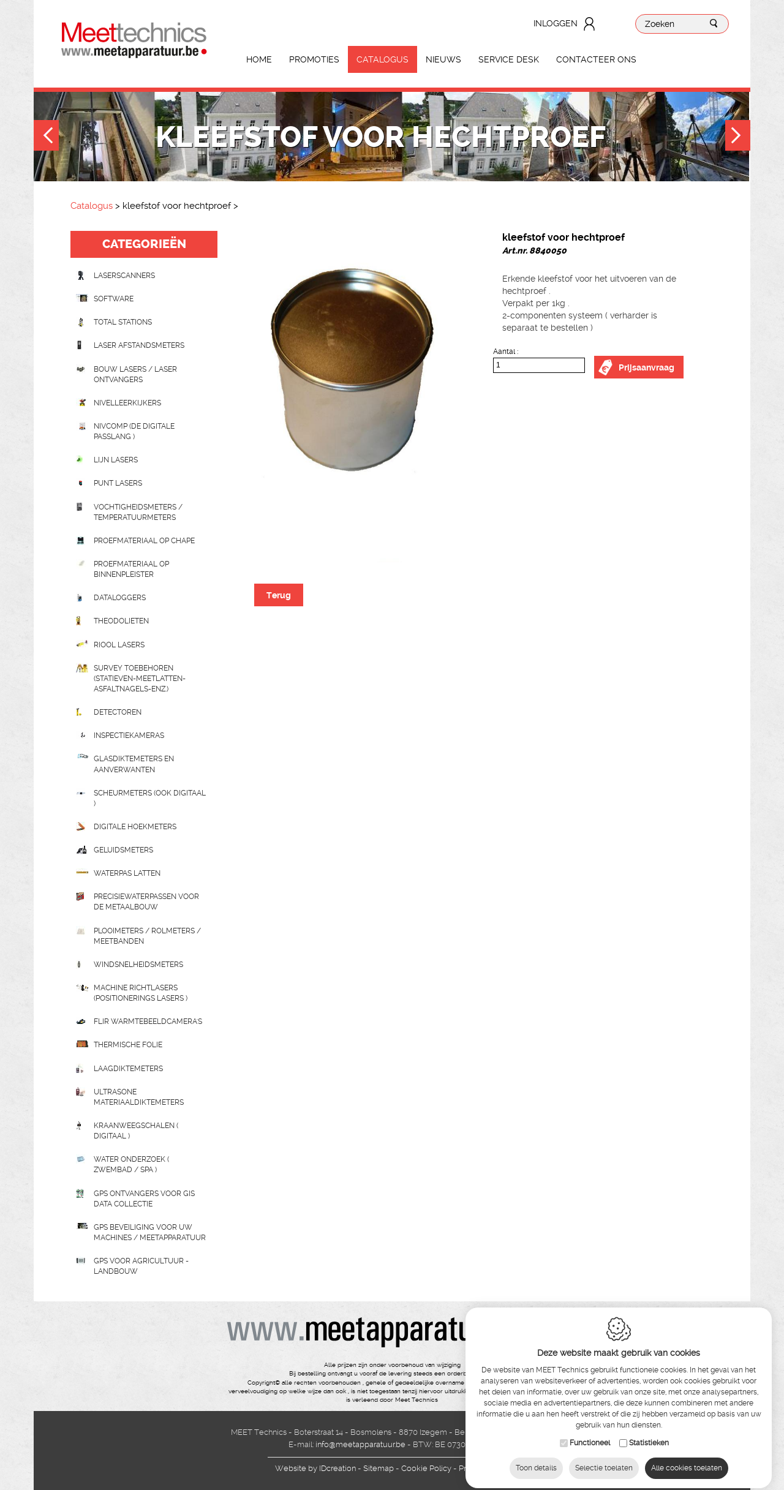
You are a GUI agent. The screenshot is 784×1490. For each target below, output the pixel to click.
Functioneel (590, 1432)
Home (259, 59)
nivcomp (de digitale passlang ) (134, 431)
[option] (355, 396)
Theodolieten (121, 621)
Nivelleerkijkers (127, 403)
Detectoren (117, 712)
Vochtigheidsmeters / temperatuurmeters (138, 512)
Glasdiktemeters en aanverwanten (134, 763)
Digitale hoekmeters (135, 826)
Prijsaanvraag (646, 367)
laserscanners (124, 275)
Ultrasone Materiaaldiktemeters (139, 1097)
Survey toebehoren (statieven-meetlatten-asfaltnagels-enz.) (140, 678)
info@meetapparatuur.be (360, 1444)
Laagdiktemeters (128, 1068)
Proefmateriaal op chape (144, 540)
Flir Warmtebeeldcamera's (148, 1021)
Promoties (314, 59)
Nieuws (443, 59)
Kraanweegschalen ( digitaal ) (136, 1130)
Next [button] (737, 137)
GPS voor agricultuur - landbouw (141, 1266)
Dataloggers (120, 597)
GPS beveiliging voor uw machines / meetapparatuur (150, 1232)
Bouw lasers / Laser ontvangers (135, 374)
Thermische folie (128, 1044)
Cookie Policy (426, 1468)
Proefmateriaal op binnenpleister (131, 569)
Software (114, 299)
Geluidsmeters (123, 850)
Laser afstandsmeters (139, 345)
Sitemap (378, 1468)
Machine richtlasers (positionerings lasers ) (140, 993)
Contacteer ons (596, 59)
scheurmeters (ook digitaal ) (150, 798)
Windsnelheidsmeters (138, 964)
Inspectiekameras (129, 735)
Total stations (123, 322)
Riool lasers (119, 645)
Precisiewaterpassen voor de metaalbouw (146, 901)
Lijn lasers (116, 460)
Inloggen (555, 23)
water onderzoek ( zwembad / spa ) (131, 1164)
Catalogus (382, 59)
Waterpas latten (127, 873)
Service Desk (508, 59)
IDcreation (315, 1468)
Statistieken (649, 1432)
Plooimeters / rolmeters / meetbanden (147, 936)
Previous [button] (46, 137)
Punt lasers (118, 483)
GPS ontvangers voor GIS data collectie (144, 1198)
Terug (278, 595)
